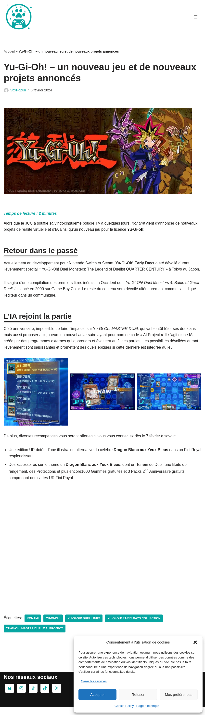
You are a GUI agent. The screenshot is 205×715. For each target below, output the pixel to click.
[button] (195, 642)
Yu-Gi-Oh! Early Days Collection (135, 626)
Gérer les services (94, 681)
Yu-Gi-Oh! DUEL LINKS (84, 626)
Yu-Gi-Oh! (53, 626)
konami (33, 626)
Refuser (138, 694)
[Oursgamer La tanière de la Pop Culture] (18, 16)
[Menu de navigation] (195, 17)
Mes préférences (178, 694)
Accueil (9, 51)
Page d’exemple (147, 706)
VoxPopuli (18, 90)
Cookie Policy (124, 706)
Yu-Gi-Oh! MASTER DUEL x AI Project (35, 636)
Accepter (97, 694)
